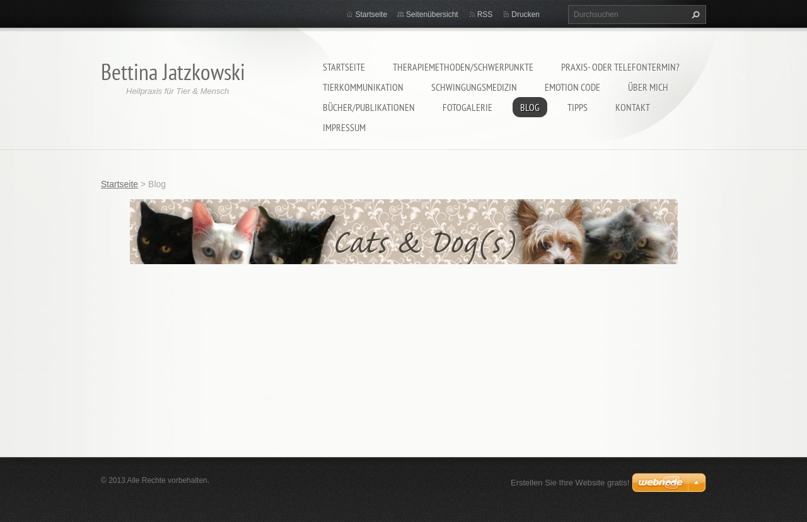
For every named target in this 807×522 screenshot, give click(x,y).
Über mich (648, 87)
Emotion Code (572, 87)
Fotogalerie (467, 107)
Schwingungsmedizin (474, 87)
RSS (485, 14)
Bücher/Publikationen (369, 107)
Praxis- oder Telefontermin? (620, 67)
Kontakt (632, 107)
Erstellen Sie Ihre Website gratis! (570, 482)
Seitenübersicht (432, 14)
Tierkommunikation (363, 87)
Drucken (525, 14)
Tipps (577, 107)
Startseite (344, 67)
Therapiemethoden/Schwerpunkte (463, 67)
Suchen (694, 14)
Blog (530, 107)
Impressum (344, 127)
